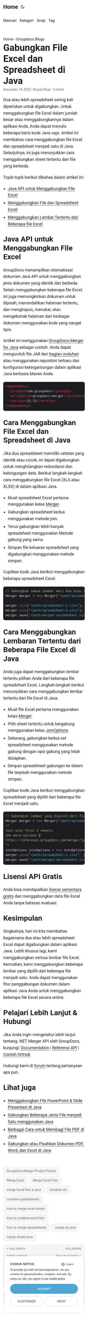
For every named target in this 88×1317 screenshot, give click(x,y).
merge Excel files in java (24, 1190)
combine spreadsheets (23, 1199)
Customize (26, 1301)
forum (39, 1065)
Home (10, 7)
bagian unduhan (64, 354)
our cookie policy (54, 1278)
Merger (52, 504)
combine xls (58, 1190)
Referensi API (64, 1047)
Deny (61, 1301)
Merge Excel (15, 1180)
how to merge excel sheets (26, 1208)
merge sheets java (20, 1237)
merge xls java (65, 1227)
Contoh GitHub (16, 1054)
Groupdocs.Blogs (30, 39)
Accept (44, 1289)
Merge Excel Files (45, 1180)
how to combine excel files (26, 1218)
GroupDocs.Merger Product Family (31, 1171)
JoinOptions (57, 730)
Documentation (35, 1047)
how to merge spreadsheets (27, 1227)
